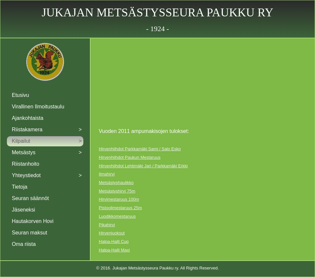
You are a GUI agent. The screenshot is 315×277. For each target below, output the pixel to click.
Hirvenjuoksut (112, 233)
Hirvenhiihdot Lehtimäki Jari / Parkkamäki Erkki (143, 165)
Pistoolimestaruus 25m (120, 207)
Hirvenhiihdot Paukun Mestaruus (129, 157)
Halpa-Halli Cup (114, 241)
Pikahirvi (107, 224)
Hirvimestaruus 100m (119, 199)
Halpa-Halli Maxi (114, 250)
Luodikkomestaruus (117, 216)
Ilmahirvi (107, 174)
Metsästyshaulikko (116, 182)
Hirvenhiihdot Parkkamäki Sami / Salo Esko (140, 148)
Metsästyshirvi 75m (117, 191)
